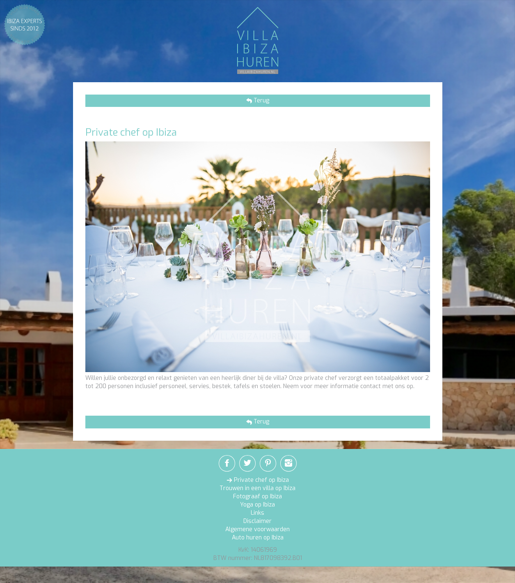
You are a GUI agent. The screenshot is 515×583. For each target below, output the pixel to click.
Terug (260, 100)
